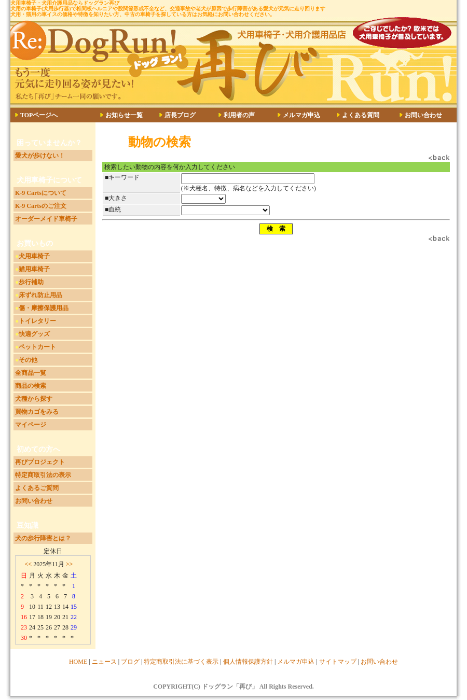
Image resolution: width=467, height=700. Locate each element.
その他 (28, 359)
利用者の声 (239, 115)
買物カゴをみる (37, 411)
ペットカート (37, 347)
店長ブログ (180, 115)
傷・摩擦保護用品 (43, 308)
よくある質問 (360, 115)
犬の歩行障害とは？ (43, 538)
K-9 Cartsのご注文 (40, 205)
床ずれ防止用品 (40, 295)
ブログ (130, 661)
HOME (78, 661)
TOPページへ (39, 115)
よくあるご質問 (37, 488)
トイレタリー (37, 321)
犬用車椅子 (34, 256)
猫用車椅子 (34, 269)
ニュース (104, 661)
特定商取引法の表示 (43, 475)
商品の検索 (30, 385)
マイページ (30, 424)
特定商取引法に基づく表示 (181, 661)
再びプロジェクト (40, 462)
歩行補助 (31, 282)
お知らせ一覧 (124, 115)
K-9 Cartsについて (40, 193)
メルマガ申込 (301, 115)
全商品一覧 (30, 372)
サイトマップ (337, 661)
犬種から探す (33, 398)
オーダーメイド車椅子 (46, 218)
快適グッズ (34, 334)
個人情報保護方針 (248, 661)
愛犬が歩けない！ (40, 155)
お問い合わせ (423, 115)
